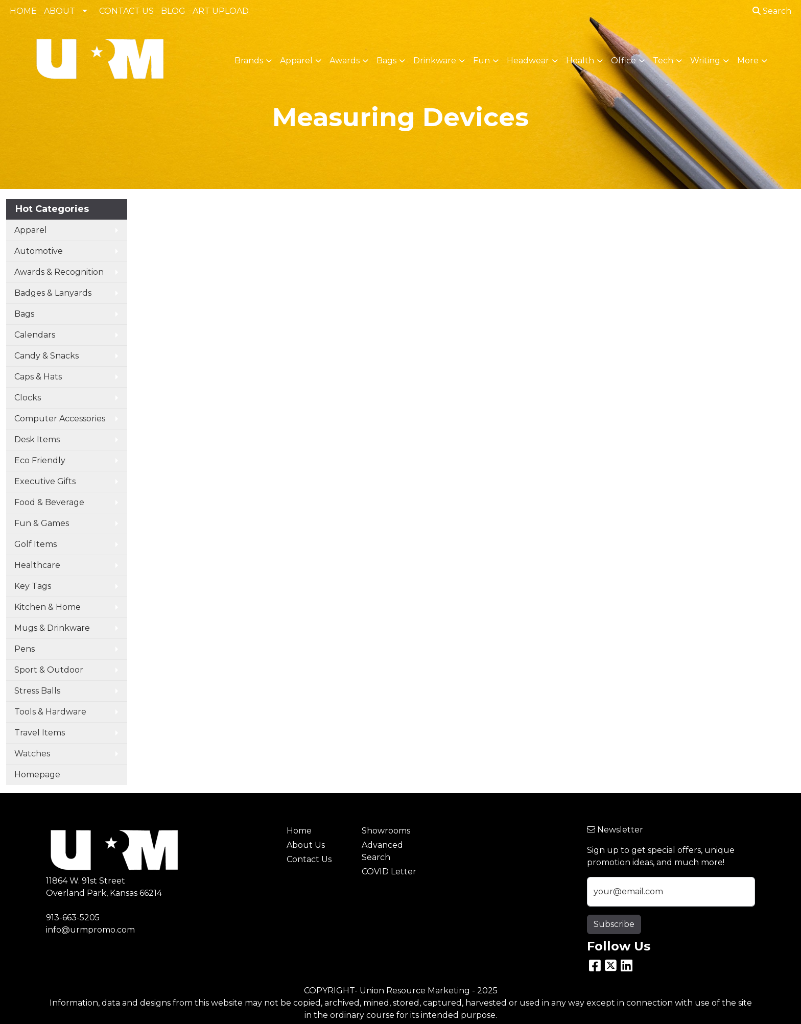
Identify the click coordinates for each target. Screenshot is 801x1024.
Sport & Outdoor (48, 670)
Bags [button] (386, 60)
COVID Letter (389, 871)
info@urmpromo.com (90, 930)
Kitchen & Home (47, 607)
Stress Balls (37, 691)
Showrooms (386, 831)
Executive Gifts (45, 481)
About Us (306, 845)
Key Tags (32, 586)
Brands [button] (248, 60)
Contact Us (309, 859)
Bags (24, 314)
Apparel (30, 230)
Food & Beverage (49, 502)
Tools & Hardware (50, 712)
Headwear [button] (528, 60)
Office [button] (623, 60)
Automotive (38, 251)
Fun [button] (481, 60)
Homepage (37, 774)
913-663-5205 (73, 917)
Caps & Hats (38, 377)
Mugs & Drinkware (52, 628)
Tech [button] (663, 60)
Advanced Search (382, 851)
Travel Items (39, 732)
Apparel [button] (296, 60)
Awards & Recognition (59, 272)
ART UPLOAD (221, 11)
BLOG (173, 11)
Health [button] (580, 60)
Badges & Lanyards (52, 293)
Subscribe (614, 924)
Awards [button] (344, 60)
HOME (23, 11)
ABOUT (59, 11)
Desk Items (37, 439)
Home (299, 831)
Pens (24, 649)
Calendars (34, 335)
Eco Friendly (39, 460)
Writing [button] (705, 60)
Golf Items (35, 544)
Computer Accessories (59, 418)
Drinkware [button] (434, 60)
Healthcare (37, 565)
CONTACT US (126, 11)
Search (771, 11)
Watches (32, 753)
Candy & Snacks (46, 356)
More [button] (748, 60)
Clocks (27, 397)
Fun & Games (41, 523)
